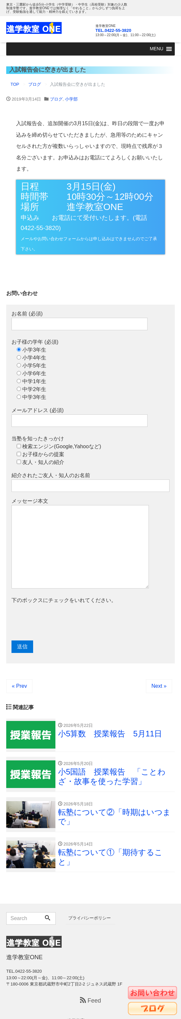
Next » (159, 686)
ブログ (56, 99)
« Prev (19, 686)
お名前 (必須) (79, 320)
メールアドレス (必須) (79, 417)
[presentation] (61, 622)
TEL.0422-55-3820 (113, 30)
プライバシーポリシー (89, 918)
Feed (90, 1001)
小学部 (71, 99)
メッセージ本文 (80, 543)
